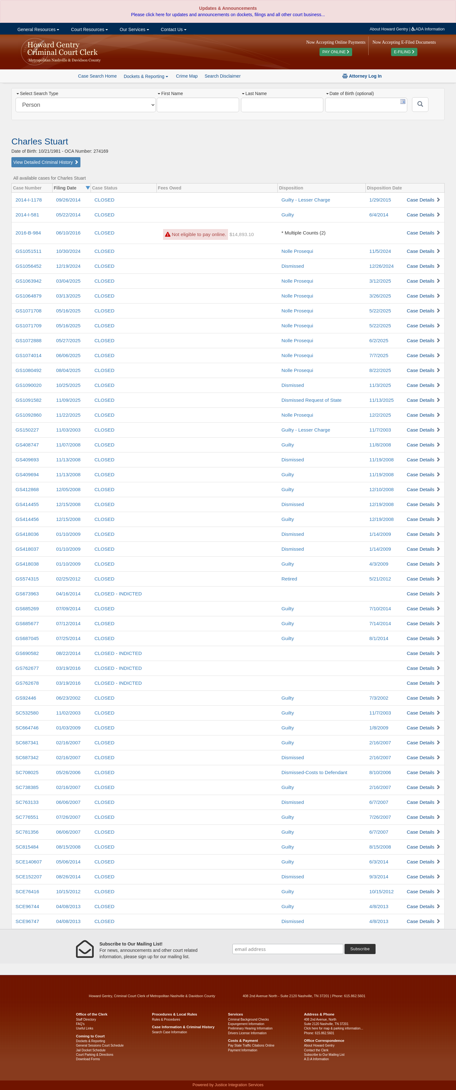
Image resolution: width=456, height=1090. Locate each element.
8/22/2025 (380, 370)
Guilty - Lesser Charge (306, 199)
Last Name (254, 93)
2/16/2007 (380, 742)
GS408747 (27, 444)
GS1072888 (28, 340)
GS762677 (27, 668)
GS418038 (27, 564)
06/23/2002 (68, 698)
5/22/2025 (380, 310)
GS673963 (27, 593)
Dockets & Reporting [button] (146, 76)
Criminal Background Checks (248, 1019)
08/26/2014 (68, 876)
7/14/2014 (380, 623)
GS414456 (27, 519)
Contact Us (173, 29)
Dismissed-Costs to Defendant (314, 772)
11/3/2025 (380, 385)
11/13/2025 (381, 400)
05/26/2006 (68, 772)
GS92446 (26, 698)
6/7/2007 (378, 802)
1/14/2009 (380, 534)
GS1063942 (28, 281)
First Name (170, 93)
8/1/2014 (378, 638)
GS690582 (27, 653)
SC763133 (27, 802)
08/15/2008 (68, 847)
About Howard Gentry (389, 29)
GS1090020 (28, 385)
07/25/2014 (68, 638)
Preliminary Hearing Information (250, 1028)
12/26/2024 (381, 266)
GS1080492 (28, 370)
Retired (289, 578)
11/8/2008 (380, 444)
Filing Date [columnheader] (65, 187)
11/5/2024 (380, 251)
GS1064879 (28, 295)
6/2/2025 (378, 340)
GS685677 (27, 623)
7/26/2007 (380, 817)
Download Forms (88, 1059)
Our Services (133, 29)
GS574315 (27, 578)
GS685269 (27, 608)
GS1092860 (28, 415)
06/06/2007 (68, 802)
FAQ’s (80, 1024)
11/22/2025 (68, 415)
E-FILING (404, 52)
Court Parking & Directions (94, 1054)
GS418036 (27, 534)
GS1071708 (28, 310)
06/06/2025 (68, 355)
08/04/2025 (68, 370)
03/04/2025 (68, 281)
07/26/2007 (68, 817)
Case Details (420, 199)
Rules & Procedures (166, 1019)
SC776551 (27, 817)
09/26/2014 (68, 199)
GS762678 (27, 683)
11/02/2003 (68, 712)
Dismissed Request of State (312, 400)
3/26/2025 (380, 295)
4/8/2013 (378, 906)
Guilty (288, 214)
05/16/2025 (68, 310)
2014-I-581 (27, 214)
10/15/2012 (68, 891)
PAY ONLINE (335, 52)
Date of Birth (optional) (350, 93)
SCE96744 (27, 906)
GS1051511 (28, 251)
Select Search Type (37, 93)
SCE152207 (29, 876)
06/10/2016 (68, 232)
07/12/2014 (68, 623)
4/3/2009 (378, 564)
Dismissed (293, 266)
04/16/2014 (68, 593)
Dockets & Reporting (90, 1041)
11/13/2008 (68, 459)
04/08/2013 (68, 906)
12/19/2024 (68, 266)
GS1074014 (28, 355)
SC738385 (27, 787)
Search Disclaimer (223, 76)
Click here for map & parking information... (333, 1028)
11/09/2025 (68, 400)
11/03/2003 (68, 430)
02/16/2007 (68, 742)
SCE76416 (27, 891)
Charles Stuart (39, 141)
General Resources (37, 29)
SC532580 (27, 712)
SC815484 (27, 847)
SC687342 (27, 757)
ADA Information (428, 29)
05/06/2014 (68, 861)
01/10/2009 (68, 534)
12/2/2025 (380, 415)
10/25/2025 (68, 385)
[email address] (287, 949)
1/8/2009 (378, 727)
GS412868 (27, 489)
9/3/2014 (378, 876)
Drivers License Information (247, 1033)
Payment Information (242, 1050)
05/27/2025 (68, 340)
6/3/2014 (378, 861)
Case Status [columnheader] (104, 187)
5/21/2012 (380, 578)
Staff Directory (86, 1019)
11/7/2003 (380, 430)
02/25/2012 (68, 578)
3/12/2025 (380, 281)
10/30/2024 (68, 251)
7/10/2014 (380, 608)
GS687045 (27, 638)
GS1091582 (28, 400)
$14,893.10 (242, 234)
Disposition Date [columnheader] (384, 187)
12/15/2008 (68, 504)
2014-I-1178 (29, 199)
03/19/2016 (68, 668)
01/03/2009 (68, 727)
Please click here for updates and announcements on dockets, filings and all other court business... (228, 14)
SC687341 (27, 742)
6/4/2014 (378, 214)
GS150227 (27, 430)
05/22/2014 (68, 214)
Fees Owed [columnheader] (169, 187)
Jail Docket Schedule (90, 1050)
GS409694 (27, 474)
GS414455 (27, 504)
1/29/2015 (380, 199)
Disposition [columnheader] (291, 187)
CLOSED (104, 199)
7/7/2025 (378, 355)
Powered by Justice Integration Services (228, 1085)
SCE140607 (29, 861)
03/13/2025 (68, 295)
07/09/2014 (68, 608)
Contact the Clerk (316, 1050)
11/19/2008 (381, 459)
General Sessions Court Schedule (100, 1045)
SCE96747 (27, 921)
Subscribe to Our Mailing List (324, 1054)
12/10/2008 (381, 489)
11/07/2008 (68, 444)
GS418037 (27, 549)
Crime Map (187, 76)
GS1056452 (28, 266)
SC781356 (27, 832)
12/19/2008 (381, 504)
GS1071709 (28, 325)
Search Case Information (169, 1032)
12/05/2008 (68, 489)
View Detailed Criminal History (46, 162)
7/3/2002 (378, 698)
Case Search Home (97, 76)
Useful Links (84, 1028)
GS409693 (27, 459)
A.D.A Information (316, 1059)
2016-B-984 (28, 232)
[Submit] (420, 104)
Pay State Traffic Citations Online (251, 1045)
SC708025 (27, 772)
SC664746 (27, 727)
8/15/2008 (380, 847)
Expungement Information (246, 1024)
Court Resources (89, 29)
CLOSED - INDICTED (118, 593)
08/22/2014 (68, 653)
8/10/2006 (380, 772)
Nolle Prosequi (297, 251)
